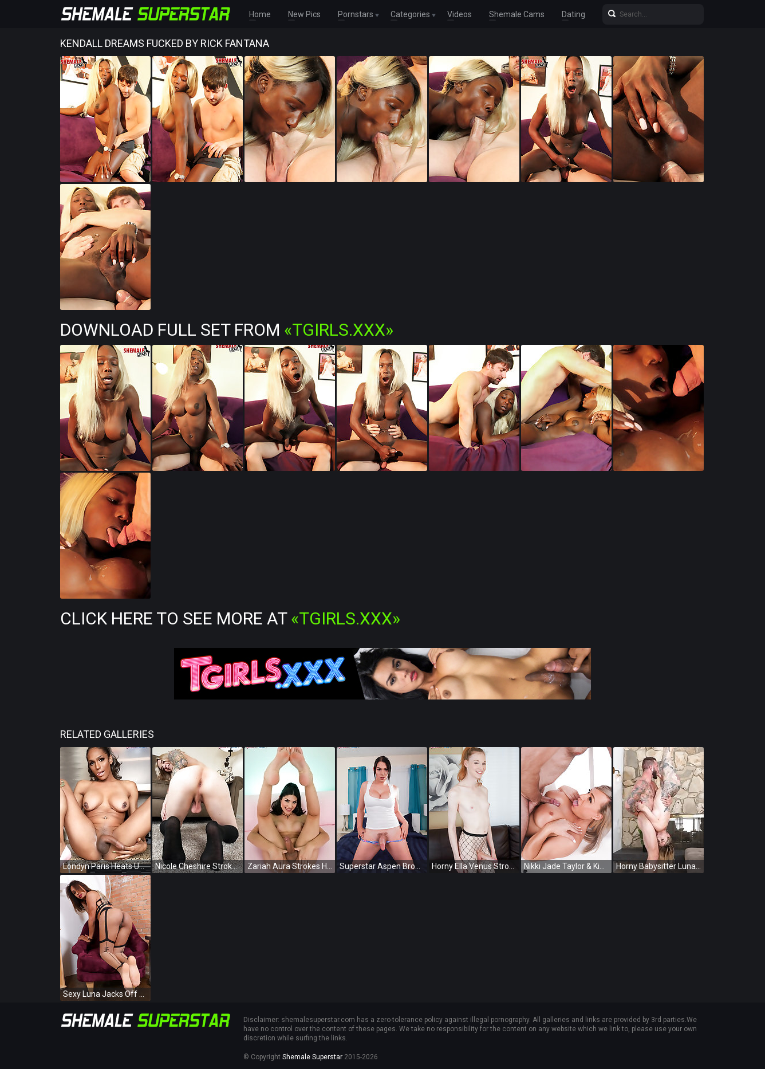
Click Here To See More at (230, 618)
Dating (573, 14)
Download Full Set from (226, 330)
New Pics (304, 14)
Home (260, 14)
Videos (459, 14)
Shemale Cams (517, 14)
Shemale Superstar (312, 1057)
